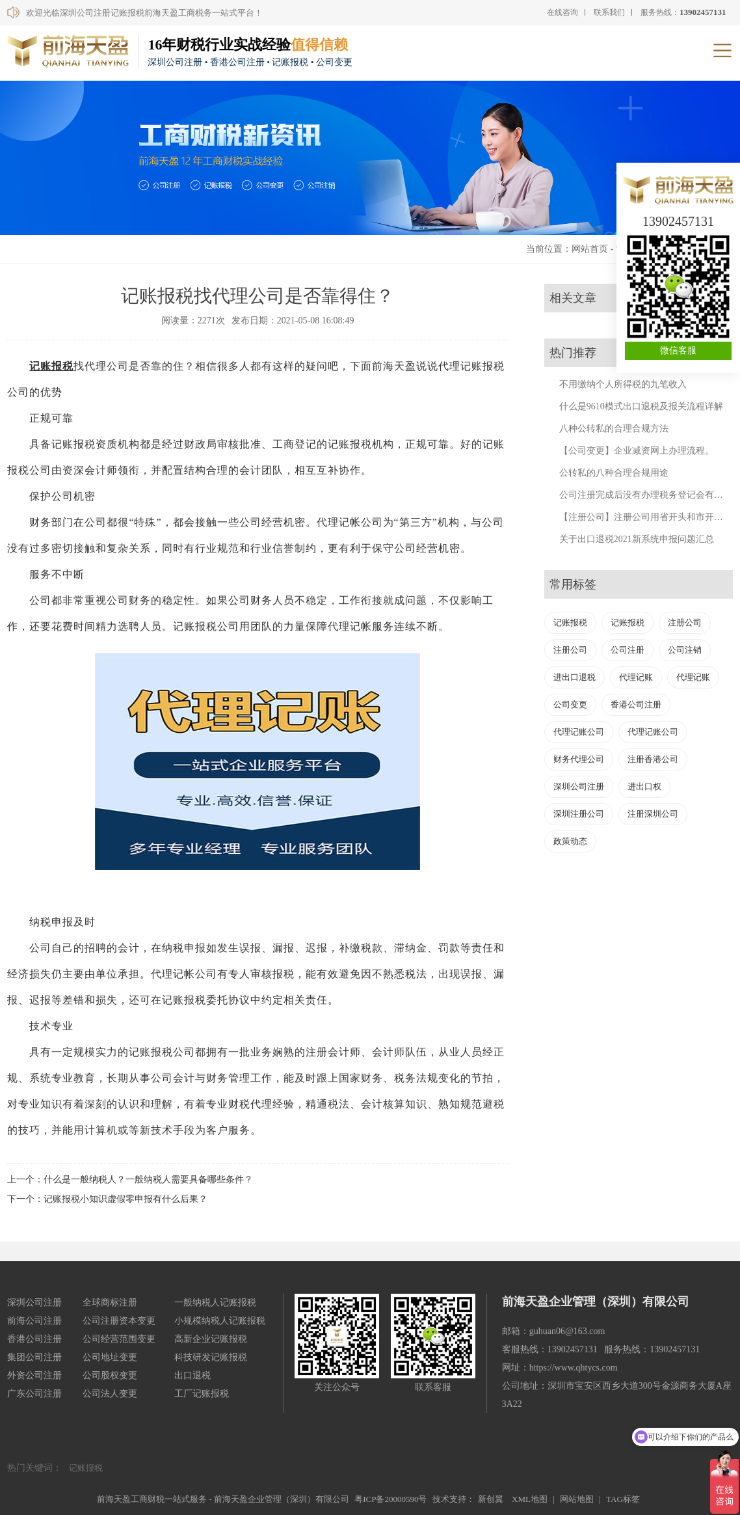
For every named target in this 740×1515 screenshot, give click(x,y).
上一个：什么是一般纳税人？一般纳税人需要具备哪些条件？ (130, 1179)
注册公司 (685, 622)
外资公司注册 (34, 1375)
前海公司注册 (34, 1321)
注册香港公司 (653, 759)
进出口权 (644, 786)
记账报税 (51, 366)
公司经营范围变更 (119, 1339)
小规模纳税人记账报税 (219, 1321)
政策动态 (570, 841)
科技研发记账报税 (210, 1357)
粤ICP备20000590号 (390, 1499)
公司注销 (685, 650)
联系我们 (609, 12)
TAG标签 (623, 1499)
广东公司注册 (34, 1394)
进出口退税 (574, 677)
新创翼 (490, 1499)
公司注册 (627, 650)
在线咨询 (562, 12)
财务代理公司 (578, 759)
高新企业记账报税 (210, 1339)
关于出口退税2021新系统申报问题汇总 (636, 539)
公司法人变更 (110, 1394)
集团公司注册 (34, 1357)
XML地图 (530, 1499)
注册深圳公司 (653, 814)
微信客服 (678, 350)
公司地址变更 (110, 1357)
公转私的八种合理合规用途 (613, 473)
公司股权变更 (110, 1375)
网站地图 (577, 1499)
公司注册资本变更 (119, 1321)
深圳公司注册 (578, 786)
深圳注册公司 (578, 814)
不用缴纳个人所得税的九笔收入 (623, 384)
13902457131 (678, 221)
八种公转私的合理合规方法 (613, 428)
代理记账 (636, 677)
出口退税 (192, 1375)
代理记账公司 (578, 732)
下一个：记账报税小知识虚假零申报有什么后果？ (107, 1199)
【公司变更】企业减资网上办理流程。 (636, 451)
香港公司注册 (636, 704)
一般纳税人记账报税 (215, 1302)
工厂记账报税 (201, 1394)
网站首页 (590, 249)
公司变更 (570, 704)
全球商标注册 (110, 1302)
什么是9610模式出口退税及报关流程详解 (641, 406)
